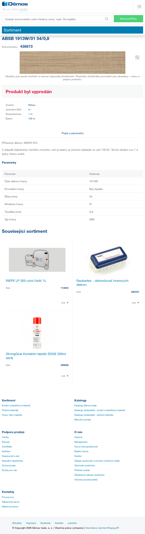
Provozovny (8, 497)
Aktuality (17, 522)
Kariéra (77, 455)
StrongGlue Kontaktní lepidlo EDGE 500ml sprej (36, 356)
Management (80, 441)
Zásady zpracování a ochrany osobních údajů (97, 460)
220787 (135, 291)
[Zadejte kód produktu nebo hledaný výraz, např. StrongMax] (57, 18)
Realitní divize (81, 451)
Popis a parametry (101, 133)
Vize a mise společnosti (86, 446)
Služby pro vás (9, 470)
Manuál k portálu (82, 419)
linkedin (59, 522)
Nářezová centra (10, 506)
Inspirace (31, 522)
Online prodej (8, 465)
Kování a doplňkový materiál (16, 405)
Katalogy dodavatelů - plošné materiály (93, 414)
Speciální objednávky (12, 460)
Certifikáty (7, 446)
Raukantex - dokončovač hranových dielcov (102, 283)
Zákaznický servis (10, 501)
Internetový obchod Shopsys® (102, 527)
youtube (72, 522)
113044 (65, 287)
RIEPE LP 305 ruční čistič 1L (26, 281)
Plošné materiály (10, 410)
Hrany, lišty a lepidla (12, 414)
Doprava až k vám (10, 455)
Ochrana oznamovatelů (86, 479)
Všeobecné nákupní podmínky (89, 474)
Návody (6, 441)
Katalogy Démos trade (85, 405)
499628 (65, 365)
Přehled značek (82, 470)
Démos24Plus (128, 18)
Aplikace (6, 451)
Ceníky (5, 437)
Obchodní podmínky (84, 465)
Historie (78, 437)
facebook (45, 522)
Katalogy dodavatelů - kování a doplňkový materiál (99, 410)
